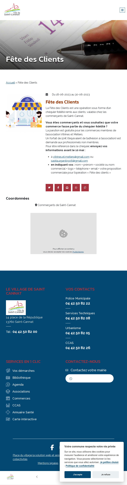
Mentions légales (48, 463)
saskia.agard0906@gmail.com (69, 160)
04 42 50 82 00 (25, 331)
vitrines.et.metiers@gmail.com (71, 156)
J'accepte (77, 474)
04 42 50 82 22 (77, 303)
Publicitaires (78, 252)
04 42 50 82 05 (77, 333)
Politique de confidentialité (80, 466)
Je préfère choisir (109, 462)
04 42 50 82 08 (77, 318)
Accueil (10, 82)
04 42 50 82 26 (77, 348)
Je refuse (105, 474)
